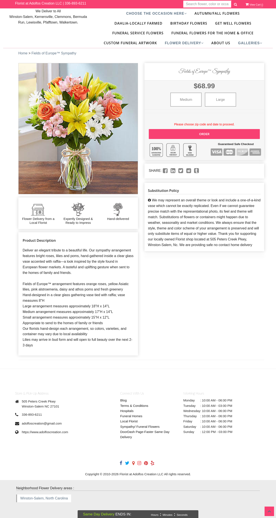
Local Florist (129, 421)
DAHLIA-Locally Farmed (138, 23)
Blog (123, 400)
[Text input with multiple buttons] (207, 4)
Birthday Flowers (188, 23)
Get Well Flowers (233, 23)
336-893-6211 (75, 3)
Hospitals (127, 411)
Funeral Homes (131, 416)
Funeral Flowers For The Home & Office (212, 33)
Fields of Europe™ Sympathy (53, 53)
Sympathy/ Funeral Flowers (140, 426)
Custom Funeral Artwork (130, 43)
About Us (220, 43)
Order (204, 134)
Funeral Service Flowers (137, 33)
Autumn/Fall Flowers (217, 13)
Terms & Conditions (134, 405)
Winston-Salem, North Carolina (44, 498)
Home (23, 53)
